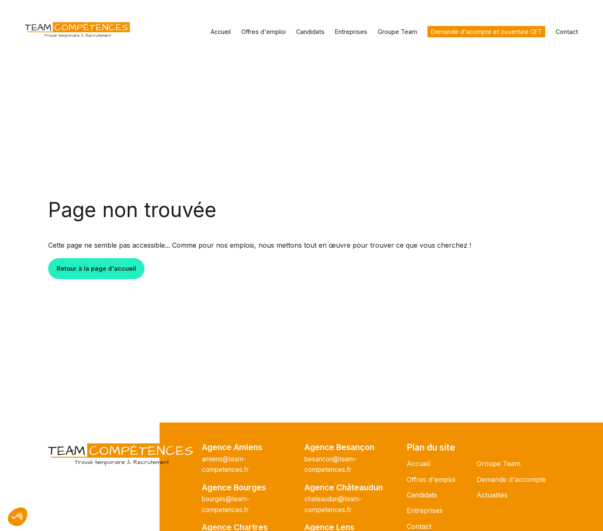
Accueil (221, 31)
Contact (567, 31)
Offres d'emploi (263, 31)
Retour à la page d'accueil (96, 268)
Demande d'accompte (511, 479)
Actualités (492, 495)
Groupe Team (397, 31)
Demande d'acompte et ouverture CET (486, 31)
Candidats (310, 31)
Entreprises (351, 31)
